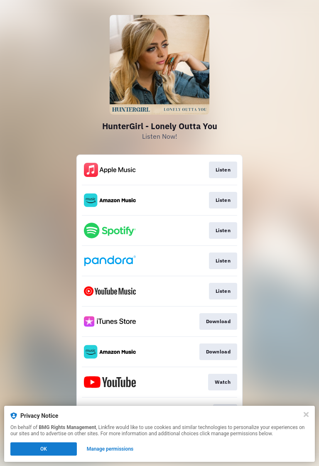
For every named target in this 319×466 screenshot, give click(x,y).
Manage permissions (110, 449)
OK (43, 449)
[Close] (306, 414)
